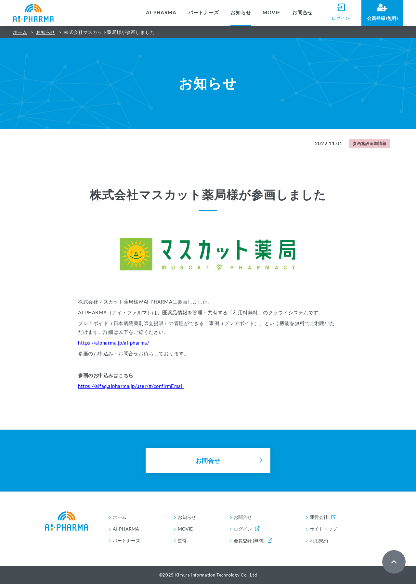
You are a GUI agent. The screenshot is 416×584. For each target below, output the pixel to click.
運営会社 (322, 517)
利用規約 (319, 540)
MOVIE (271, 12)
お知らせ (240, 12)
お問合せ (302, 12)
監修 (182, 540)
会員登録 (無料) (253, 540)
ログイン (246, 529)
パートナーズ (203, 12)
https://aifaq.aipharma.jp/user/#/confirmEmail (131, 386)
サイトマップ (323, 529)
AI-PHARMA (161, 12)
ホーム (20, 32)
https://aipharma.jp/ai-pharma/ (113, 343)
